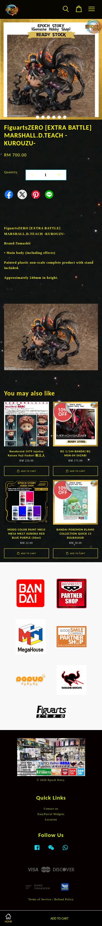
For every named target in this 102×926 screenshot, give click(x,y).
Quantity (11, 172)
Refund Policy (64, 899)
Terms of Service (39, 899)
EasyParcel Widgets (51, 814)
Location (51, 819)
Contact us (51, 808)
